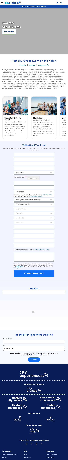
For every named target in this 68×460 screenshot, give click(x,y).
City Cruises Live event (42, 250)
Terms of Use (19, 266)
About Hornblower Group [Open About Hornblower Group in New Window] (9, 455)
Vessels (22, 65)
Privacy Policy (17, 268)
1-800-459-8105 (47, 195)
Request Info (9, 32)
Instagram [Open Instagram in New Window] (26, 443)
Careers (4, 458)
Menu (2, 3)
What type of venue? (20, 177)
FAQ (25, 455)
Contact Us (27, 458)
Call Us (32, 65)
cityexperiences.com (37, 196)
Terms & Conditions (52, 455)
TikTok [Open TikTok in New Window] (36, 443)
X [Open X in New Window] (41, 443)
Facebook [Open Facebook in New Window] (31, 443)
